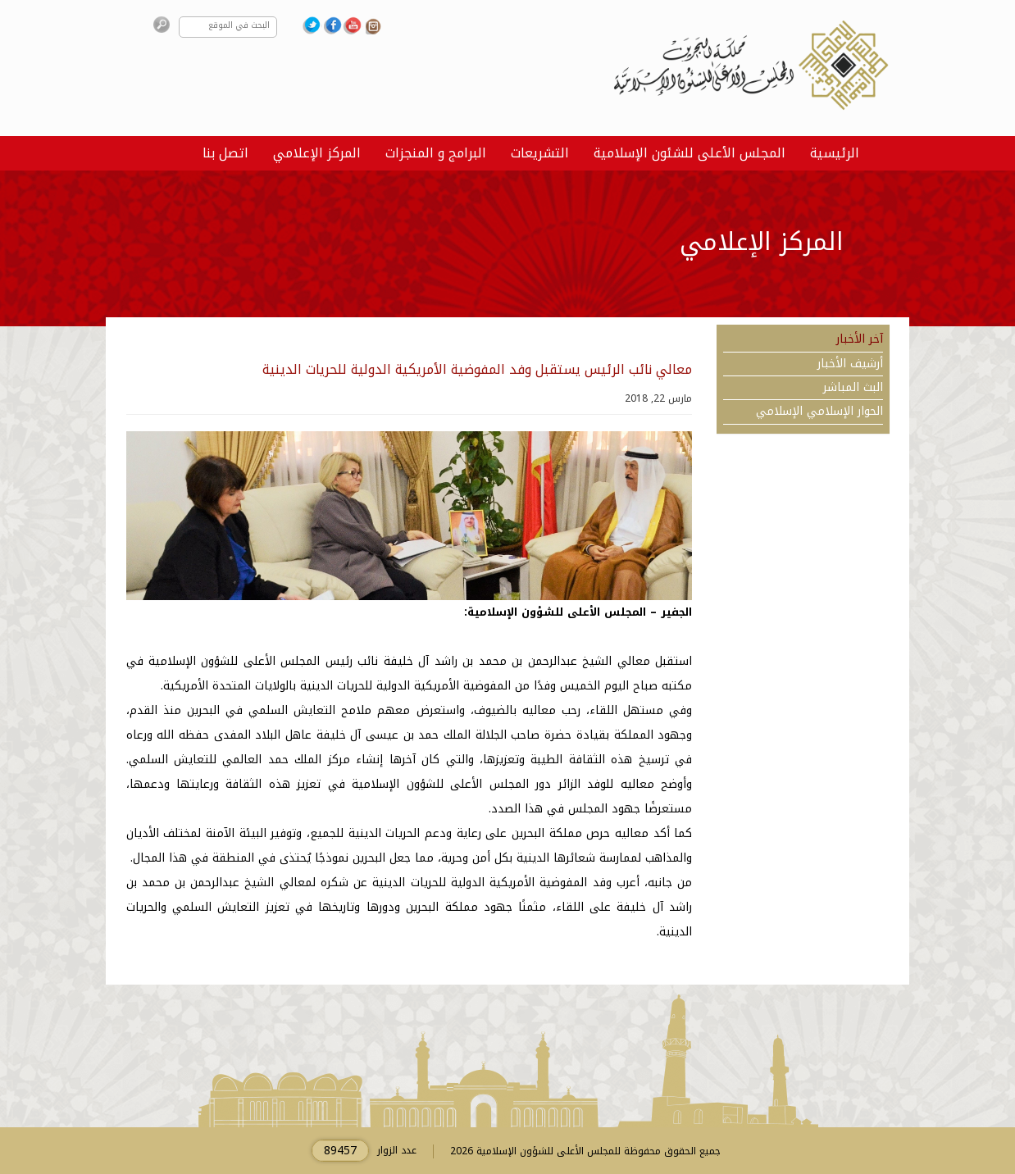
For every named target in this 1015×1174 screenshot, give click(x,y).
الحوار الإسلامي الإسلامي (819, 411)
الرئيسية (834, 153)
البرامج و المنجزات (435, 153)
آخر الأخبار (859, 339)
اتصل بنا (225, 153)
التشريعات (540, 153)
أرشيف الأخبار (850, 364)
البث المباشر (853, 388)
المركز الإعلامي (317, 153)
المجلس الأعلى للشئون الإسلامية (689, 153)
